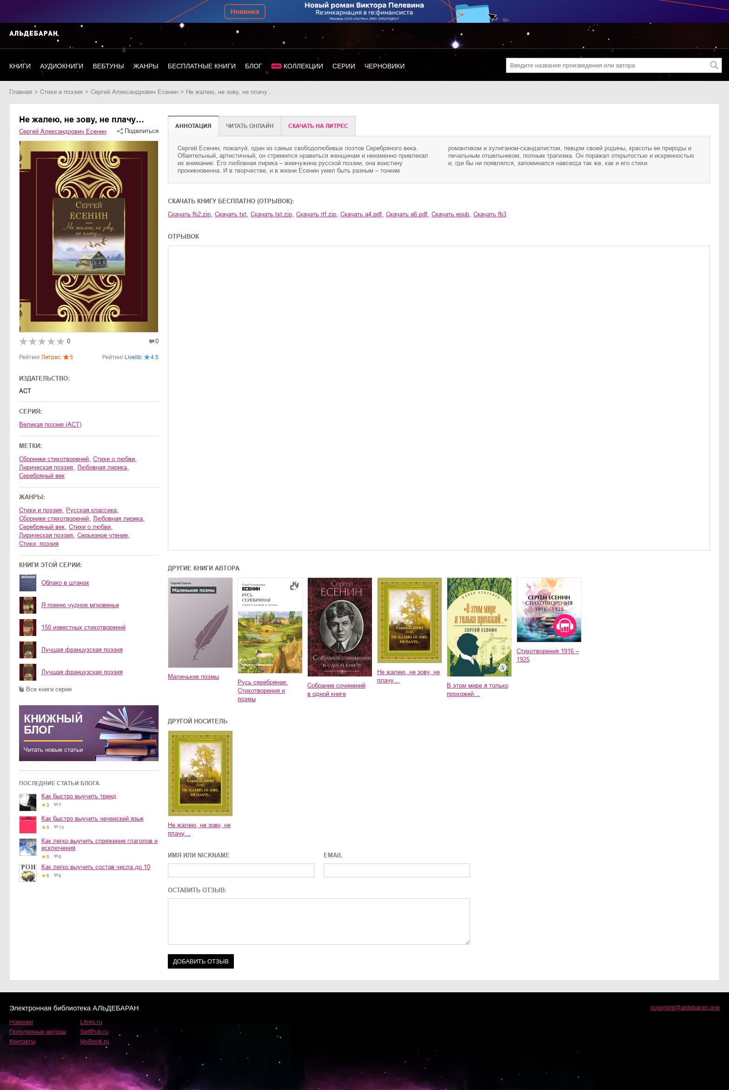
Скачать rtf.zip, (317, 214)
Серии (343, 66)
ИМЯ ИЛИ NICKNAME (199, 855)
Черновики (384, 66)
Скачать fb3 (489, 214)
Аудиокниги (61, 66)
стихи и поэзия (61, 91)
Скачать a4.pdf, (362, 214)
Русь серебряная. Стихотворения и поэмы (263, 690)
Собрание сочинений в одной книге (336, 689)
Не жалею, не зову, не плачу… (408, 676)
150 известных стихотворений (83, 627)
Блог (253, 66)
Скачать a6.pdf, (407, 214)
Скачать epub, (451, 214)
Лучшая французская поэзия (82, 649)
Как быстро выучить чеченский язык (92, 818)
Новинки (21, 1021)
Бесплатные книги (202, 66)
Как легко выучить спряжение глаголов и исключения (99, 844)
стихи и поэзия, (41, 510)
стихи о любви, (115, 458)
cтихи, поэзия (39, 543)
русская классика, (92, 510)
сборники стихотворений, (55, 458)
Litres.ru (91, 1021)
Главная (20, 91)
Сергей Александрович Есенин (134, 91)
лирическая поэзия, (47, 467)
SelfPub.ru (94, 1031)
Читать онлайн (250, 126)
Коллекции (303, 66)
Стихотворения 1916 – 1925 (548, 655)
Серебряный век (42, 475)
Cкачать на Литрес (318, 126)
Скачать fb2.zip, (190, 214)
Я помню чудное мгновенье (80, 605)
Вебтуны (108, 66)
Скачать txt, (231, 214)
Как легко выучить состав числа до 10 (95, 866)
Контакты (22, 1041)
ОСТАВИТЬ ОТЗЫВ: (197, 890)
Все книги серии (49, 689)
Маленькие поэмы (193, 676)
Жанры (146, 66)
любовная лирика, (103, 467)
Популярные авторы (37, 1031)
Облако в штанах (65, 582)
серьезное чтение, (103, 535)
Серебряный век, (42, 526)
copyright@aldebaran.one (685, 1007)
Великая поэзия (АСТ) (50, 424)
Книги (20, 66)
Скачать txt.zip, (272, 214)
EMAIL (333, 855)
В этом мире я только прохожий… (477, 689)
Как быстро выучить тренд (78, 796)
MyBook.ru (94, 1041)
